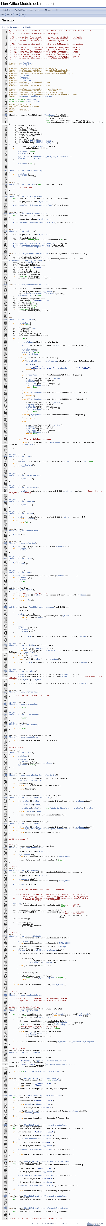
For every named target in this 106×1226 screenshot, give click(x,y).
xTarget (63, 946)
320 (4, 590)
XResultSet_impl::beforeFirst (23, 531)
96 (4, 196)
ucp (17, 14)
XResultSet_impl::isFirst (21, 501)
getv (41, 361)
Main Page (7, 10)
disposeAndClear (47, 243)
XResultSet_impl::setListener (23, 870)
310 (4, 572)
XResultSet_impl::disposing (22, 184)
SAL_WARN (30, 364)
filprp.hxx (25, 79)
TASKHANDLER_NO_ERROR (40, 141)
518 (4, 936)
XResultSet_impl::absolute (41, 607)
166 (4, 319)
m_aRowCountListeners (23, 245)
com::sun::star (33, 101)
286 (4, 531)
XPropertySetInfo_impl (36, 1071)
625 (4, 1125)
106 (4, 214)
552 (4, 995)
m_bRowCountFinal (25, 295)
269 (4, 501)
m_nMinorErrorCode (26, 158)
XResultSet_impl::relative (22, 645)
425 (4, 775)
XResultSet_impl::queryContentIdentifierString (32, 775)
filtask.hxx (25, 77)
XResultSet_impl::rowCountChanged (31, 254)
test (21, 460)
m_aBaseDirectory (66, 368)
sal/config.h (26, 63)
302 (4, 558)
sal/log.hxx (25, 65)
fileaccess (31, 99)
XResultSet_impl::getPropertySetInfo (27, 1052)
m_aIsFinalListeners (23, 247)
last (19, 626)
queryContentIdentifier (31, 780)
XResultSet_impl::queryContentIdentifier (29, 797)
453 (4, 823)
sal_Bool (13, 454)
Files (59, 10)
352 (4, 645)
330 (4, 607)
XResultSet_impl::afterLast (22, 543)
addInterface (45, 205)
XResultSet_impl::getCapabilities (25, 995)
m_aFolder (43, 146)
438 (4, 797)
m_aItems (30, 262)
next (23, 564)
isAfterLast (23, 648)
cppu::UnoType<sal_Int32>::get (51, 1061)
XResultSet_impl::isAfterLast (23, 487)
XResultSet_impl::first (20, 558)
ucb (2, 14)
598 (4, 1078)
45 (4, 106)
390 (4, 714)
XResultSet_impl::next (20, 456)
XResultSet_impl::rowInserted (23, 714)
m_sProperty (51, 361)
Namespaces (36, 10)
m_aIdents (30, 382)
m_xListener (24, 855)
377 (4, 692)
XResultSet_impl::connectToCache (25, 936)
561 (4, 1010)
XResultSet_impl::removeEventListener (28, 214)
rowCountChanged (33, 385)
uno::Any (29, 444)
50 (4, 115)
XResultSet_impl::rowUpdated (23, 704)
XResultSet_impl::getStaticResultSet (27, 848)
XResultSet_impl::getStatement (24, 737)
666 (4, 1196)
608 (4, 1095)
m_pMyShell (32, 361)
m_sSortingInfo (46, 978)
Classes (49, 10)
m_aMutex (43, 202)
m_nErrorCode (23, 156)
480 (4, 870)
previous (54, 659)
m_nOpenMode (31, 375)
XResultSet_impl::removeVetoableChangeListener (47, 1208)
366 (4, 671)
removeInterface (47, 222)
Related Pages (20, 10)
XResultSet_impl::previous (22, 671)
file (22, 14)
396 (4, 725)
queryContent (57, 829)
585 (4, 1052)
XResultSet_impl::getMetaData (23, 1010)
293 (4, 543)
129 (4, 254)
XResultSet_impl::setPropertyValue (41, 1078)
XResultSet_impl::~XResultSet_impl (26, 170)
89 (4, 184)
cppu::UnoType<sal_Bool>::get (57, 1064)
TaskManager (50, 115)
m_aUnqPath (31, 383)
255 (4, 475)
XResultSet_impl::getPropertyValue (45, 1095)
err (33, 146)
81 (4, 170)
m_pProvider (43, 829)
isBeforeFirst (42, 648)
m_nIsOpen (22, 151)
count (30, 1111)
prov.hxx (24, 84)
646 (4, 1161)
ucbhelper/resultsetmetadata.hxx (36, 96)
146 (4, 285)
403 (4, 737)
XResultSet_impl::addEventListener (26, 196)
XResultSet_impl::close (20, 752)
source (9, 14)
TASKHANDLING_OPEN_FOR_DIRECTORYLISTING (52, 156)
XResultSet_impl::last (20, 572)
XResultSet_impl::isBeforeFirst (24, 475)
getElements (36, 260)
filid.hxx (24, 75)
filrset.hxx (25, 80)
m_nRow (23, 461)
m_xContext (52, 950)
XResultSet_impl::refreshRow (23, 692)
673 (4, 1208)
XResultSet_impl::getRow (21, 590)
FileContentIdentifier (61, 808)
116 (4, 231)
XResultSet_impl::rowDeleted (23, 725)
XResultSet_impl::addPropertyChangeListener (45, 1125)
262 (4, 487)
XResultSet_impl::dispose (21, 231)
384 (4, 704)
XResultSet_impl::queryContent (24, 823)
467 (4, 848)
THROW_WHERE (54, 442)
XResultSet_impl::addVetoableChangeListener (45, 1196)
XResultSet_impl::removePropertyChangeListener (47, 1161)
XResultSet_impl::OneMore (21, 319)
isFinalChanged (29, 351)
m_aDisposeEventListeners (25, 205)
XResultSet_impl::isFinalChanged (30, 285)
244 (4, 456)
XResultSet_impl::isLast (21, 513)
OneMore (28, 465)
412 (4, 752)
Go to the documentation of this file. (16, 27)
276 (4, 513)
